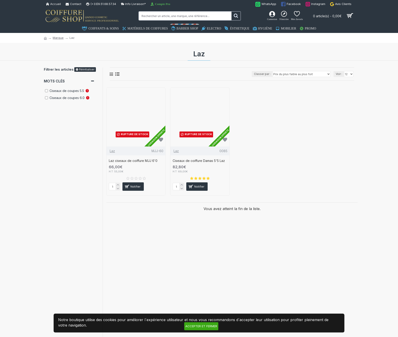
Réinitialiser (87, 69)
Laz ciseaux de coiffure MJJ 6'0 (133, 161)
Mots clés (54, 81)
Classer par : (262, 74)
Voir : (339, 74)
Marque (58, 38)
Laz (112, 151)
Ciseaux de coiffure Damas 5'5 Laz (199, 161)
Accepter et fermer (201, 326)
